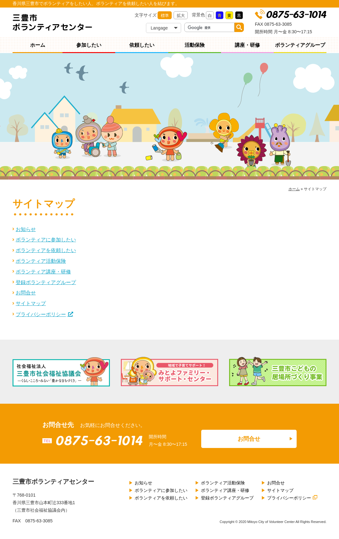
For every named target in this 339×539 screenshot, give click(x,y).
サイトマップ (31, 303)
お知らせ (26, 229)
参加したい (88, 45)
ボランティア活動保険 (41, 261)
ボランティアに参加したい (46, 239)
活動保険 (195, 45)
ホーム (37, 45)
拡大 (181, 15)
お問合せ (26, 292)
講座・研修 (247, 45)
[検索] (210, 27)
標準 (165, 15)
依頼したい (141, 45)
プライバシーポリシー (41, 314)
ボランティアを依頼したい (46, 250)
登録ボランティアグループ (46, 282)
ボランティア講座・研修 (43, 271)
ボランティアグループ (300, 45)
